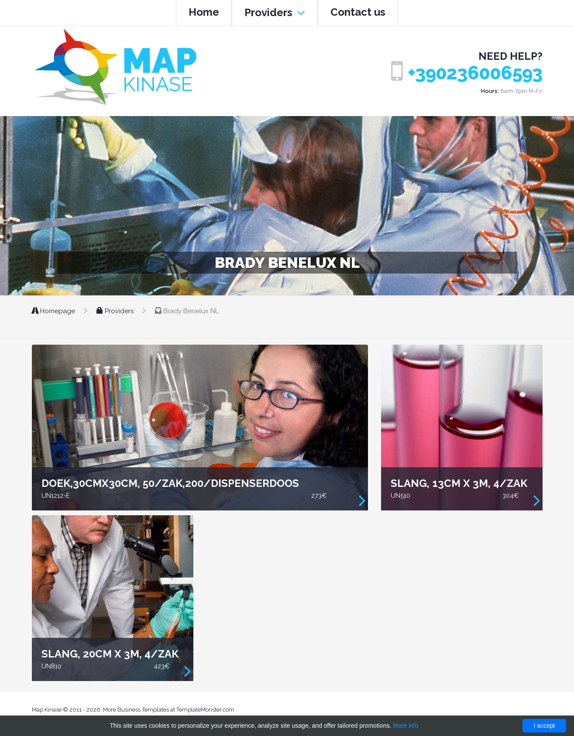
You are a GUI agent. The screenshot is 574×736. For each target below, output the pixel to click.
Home (204, 12)
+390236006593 (475, 73)
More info (405, 725)
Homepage (54, 311)
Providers (274, 12)
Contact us (357, 12)
